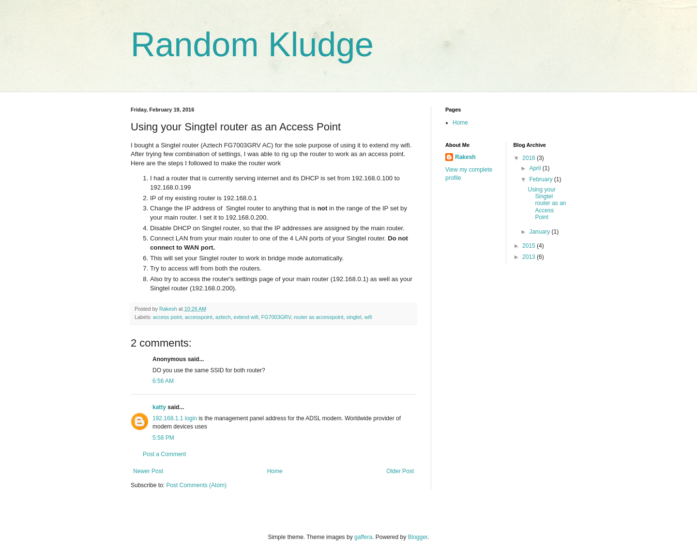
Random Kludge (252, 45)
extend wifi (246, 317)
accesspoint (198, 317)
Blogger (418, 537)
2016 (529, 158)
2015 (529, 245)
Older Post (400, 471)
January (540, 231)
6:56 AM (163, 381)
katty (159, 407)
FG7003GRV (276, 317)
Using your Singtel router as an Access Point (547, 203)
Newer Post (148, 471)
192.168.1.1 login (174, 418)
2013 (529, 257)
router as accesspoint (319, 317)
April (535, 168)
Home (275, 471)
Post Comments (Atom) (196, 485)
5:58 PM (163, 437)
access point (167, 317)
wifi (368, 317)
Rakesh (465, 157)
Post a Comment (164, 454)
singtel (354, 317)
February (541, 179)
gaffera (363, 537)
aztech (223, 317)
